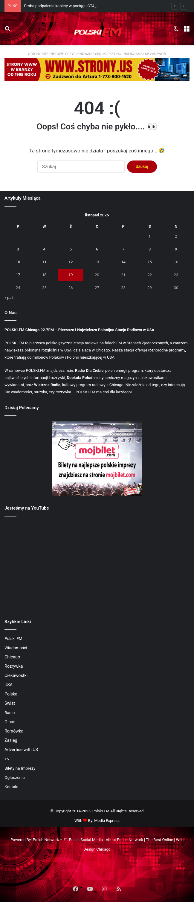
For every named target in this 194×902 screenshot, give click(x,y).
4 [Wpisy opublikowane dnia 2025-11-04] (44, 249)
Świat (9, 703)
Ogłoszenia (14, 777)
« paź (8, 297)
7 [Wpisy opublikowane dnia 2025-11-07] (123, 249)
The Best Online (159, 839)
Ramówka (13, 731)
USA (8, 684)
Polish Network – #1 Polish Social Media (68, 839)
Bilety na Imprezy (19, 768)
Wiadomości (15, 647)
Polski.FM (100, 811)
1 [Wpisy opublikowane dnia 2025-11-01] (150, 236)
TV (7, 758)
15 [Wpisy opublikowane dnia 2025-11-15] (149, 262)
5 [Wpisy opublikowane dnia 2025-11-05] (71, 249)
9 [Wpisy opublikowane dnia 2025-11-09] (176, 249)
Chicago (12, 657)
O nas (10, 721)
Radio (9, 712)
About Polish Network (124, 839)
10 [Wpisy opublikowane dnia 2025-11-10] (18, 262)
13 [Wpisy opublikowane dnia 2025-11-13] (97, 262)
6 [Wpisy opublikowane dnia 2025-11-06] (97, 249)
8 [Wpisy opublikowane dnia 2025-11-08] (150, 249)
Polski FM (13, 638)
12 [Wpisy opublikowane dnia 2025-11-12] (70, 262)
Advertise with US (21, 749)
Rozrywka (13, 666)
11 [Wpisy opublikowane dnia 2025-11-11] (44, 262)
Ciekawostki (16, 675)
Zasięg (10, 740)
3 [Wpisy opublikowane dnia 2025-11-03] (18, 249)
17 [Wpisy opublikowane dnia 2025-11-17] (18, 275)
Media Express (107, 820)
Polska (10, 694)
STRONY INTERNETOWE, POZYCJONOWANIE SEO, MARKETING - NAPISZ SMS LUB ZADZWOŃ (97, 54)
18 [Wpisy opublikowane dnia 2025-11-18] (44, 275)
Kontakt (11, 786)
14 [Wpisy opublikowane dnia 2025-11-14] (123, 262)
